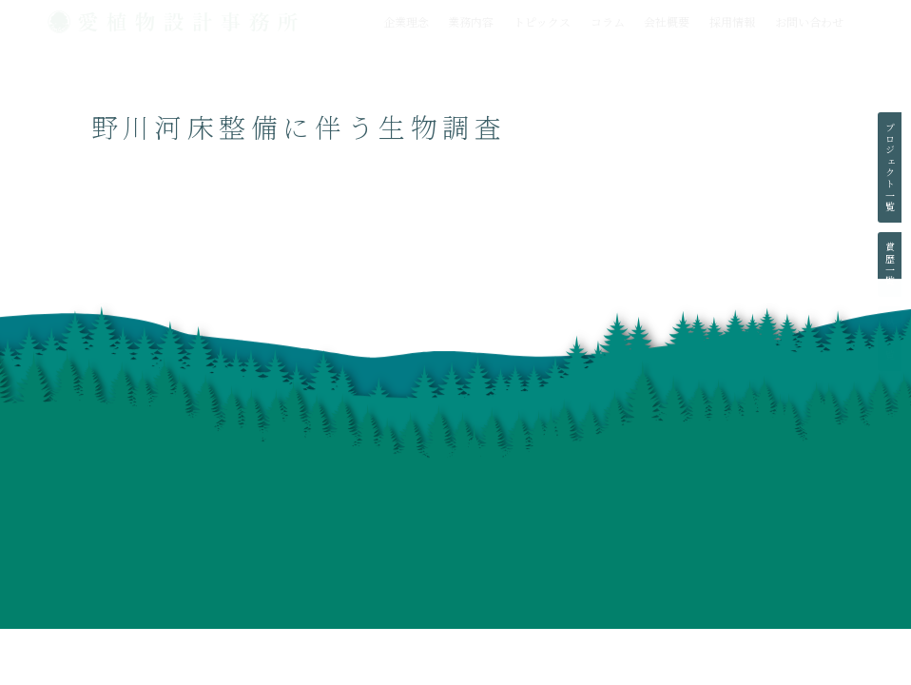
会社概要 (666, 21)
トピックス (542, 21)
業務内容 (471, 21)
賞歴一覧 (889, 264)
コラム (608, 21)
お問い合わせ (809, 21)
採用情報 (732, 21)
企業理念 (406, 21)
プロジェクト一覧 (889, 167)
